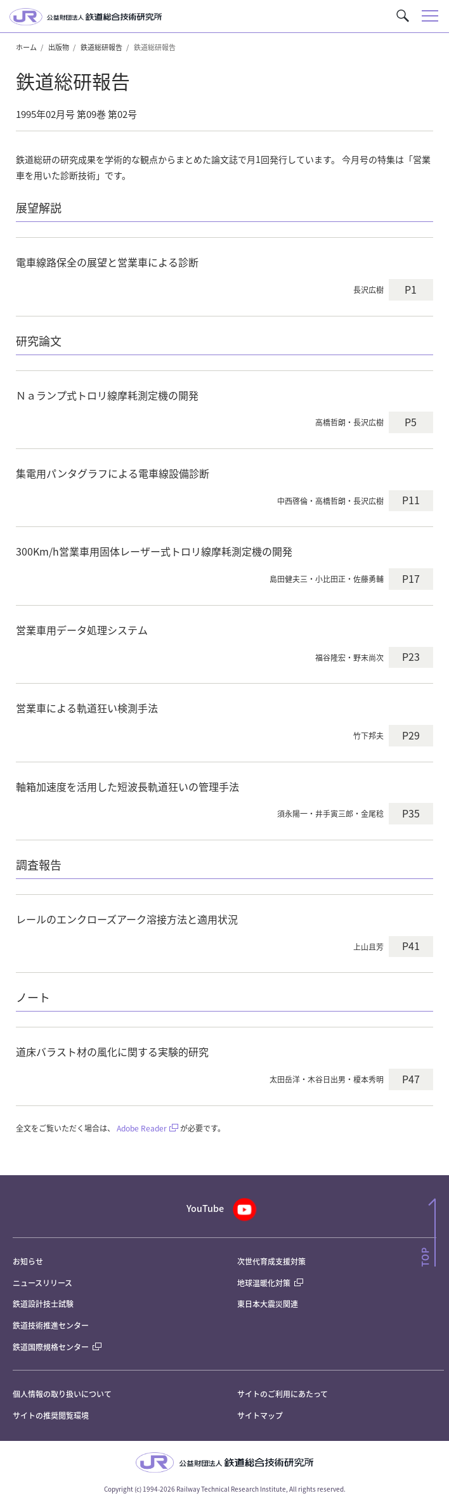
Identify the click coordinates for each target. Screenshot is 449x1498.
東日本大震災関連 (267, 1303)
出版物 (58, 47)
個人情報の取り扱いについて (62, 1393)
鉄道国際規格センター (57, 1346)
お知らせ (28, 1261)
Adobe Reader (142, 1128)
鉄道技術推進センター (51, 1325)
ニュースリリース (42, 1282)
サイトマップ (260, 1415)
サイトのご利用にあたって (282, 1393)
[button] (402, 16)
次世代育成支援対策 (271, 1261)
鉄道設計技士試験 (43, 1303)
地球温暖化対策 (263, 1282)
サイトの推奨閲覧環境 (51, 1415)
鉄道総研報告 (101, 47)
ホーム (26, 47)
